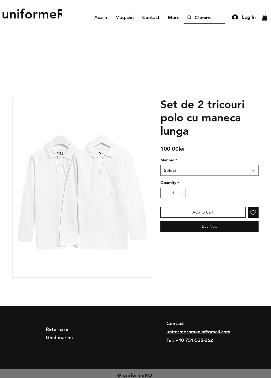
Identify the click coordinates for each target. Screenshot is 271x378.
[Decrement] (164, 193)
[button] (264, 18)
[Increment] (181, 193)
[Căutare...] (204, 17)
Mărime (168, 160)
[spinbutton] (173, 193)
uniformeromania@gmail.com (198, 331)
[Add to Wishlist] (253, 212)
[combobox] (209, 170)
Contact (175, 323)
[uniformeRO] (39, 14)
